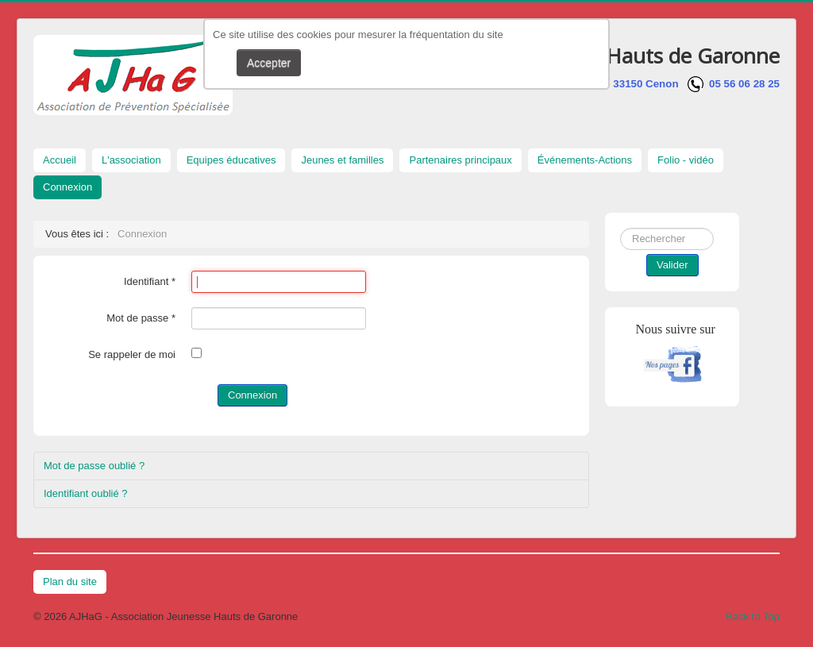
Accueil (59, 160)
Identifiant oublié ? (86, 493)
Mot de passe (140, 318)
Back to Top (753, 616)
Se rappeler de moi (131, 354)
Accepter (269, 62)
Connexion (67, 187)
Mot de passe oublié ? (94, 466)
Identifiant (149, 281)
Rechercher (620, 228)
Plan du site (70, 581)
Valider (672, 265)
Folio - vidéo (685, 160)
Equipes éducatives (231, 160)
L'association (131, 160)
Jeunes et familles (342, 160)
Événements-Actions (585, 160)
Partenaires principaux (460, 160)
